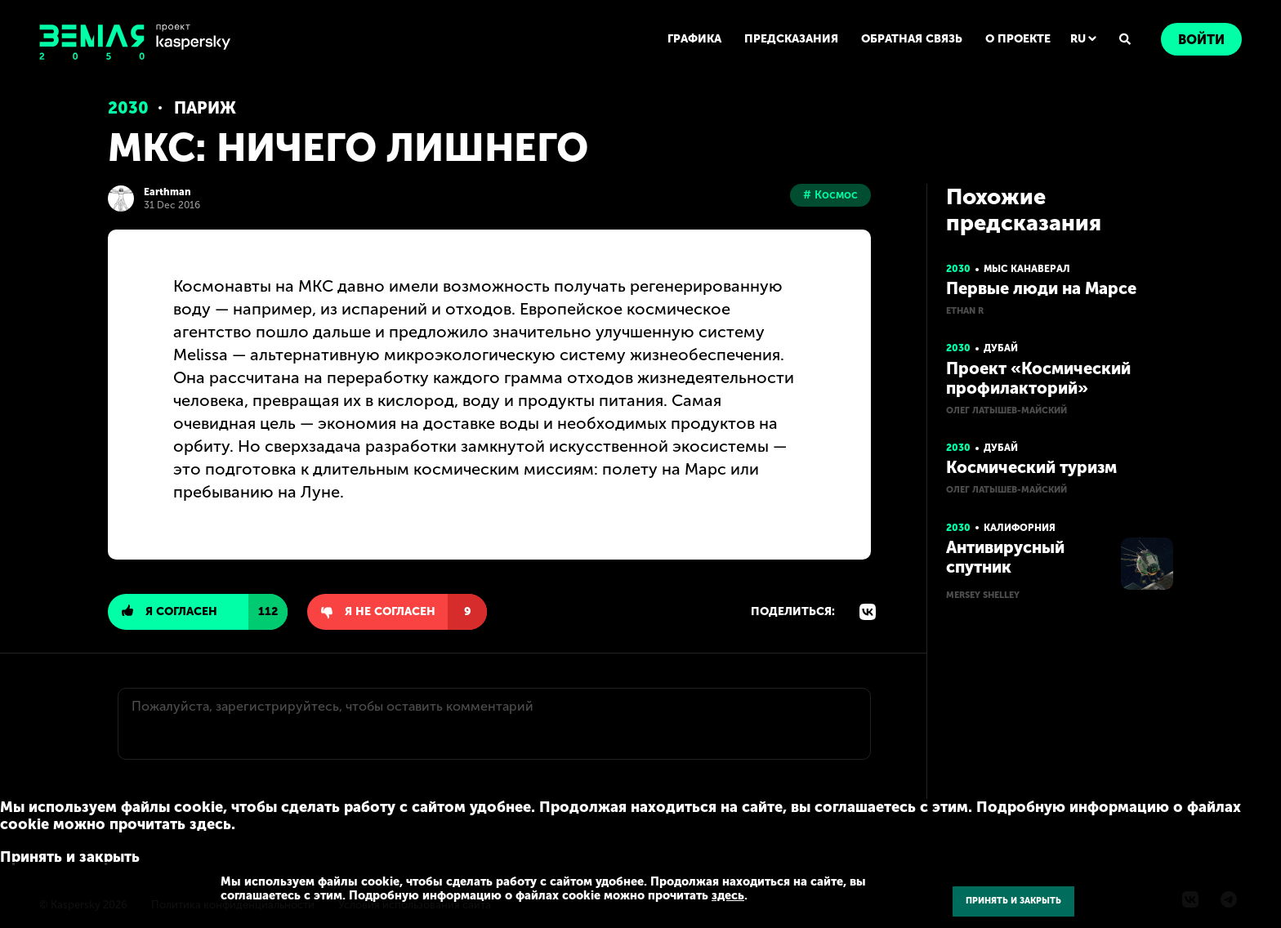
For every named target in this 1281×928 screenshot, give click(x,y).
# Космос (830, 195)
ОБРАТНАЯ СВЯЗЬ (911, 39)
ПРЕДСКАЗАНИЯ (791, 39)
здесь (728, 895)
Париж (205, 108)
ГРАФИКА (694, 39)
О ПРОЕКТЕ (1018, 39)
